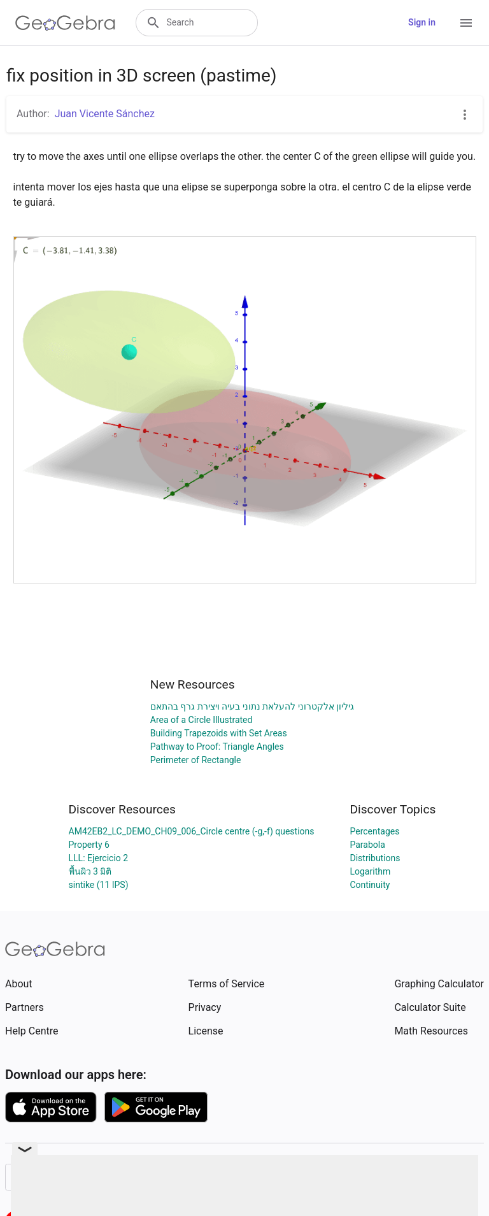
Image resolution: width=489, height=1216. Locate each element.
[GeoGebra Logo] (65, 23)
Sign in (422, 22)
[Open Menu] (466, 23)
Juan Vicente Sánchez (105, 114)
